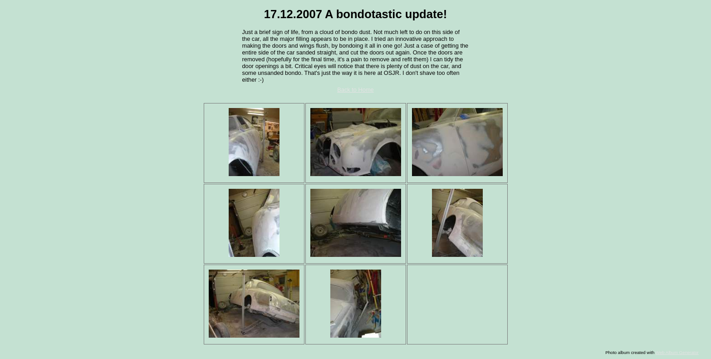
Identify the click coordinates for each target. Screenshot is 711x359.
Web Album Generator (677, 352)
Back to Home (355, 89)
